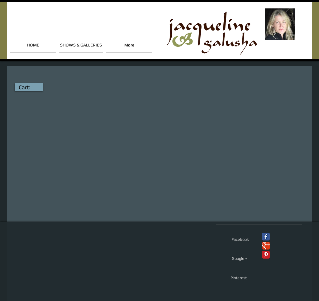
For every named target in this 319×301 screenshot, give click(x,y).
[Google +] (239, 258)
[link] (29, 87)
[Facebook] (240, 239)
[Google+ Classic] (266, 246)
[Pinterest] (238, 278)
